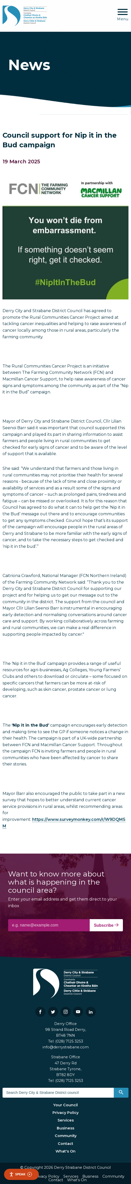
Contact (65, 1143)
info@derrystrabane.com (66, 1047)
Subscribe (106, 925)
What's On (65, 1151)
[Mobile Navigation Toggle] (122, 15)
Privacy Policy (65, 1112)
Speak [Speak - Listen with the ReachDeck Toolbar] (20, 1174)
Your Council (65, 1105)
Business (65, 1128)
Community (66, 1135)
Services (66, 1120)
